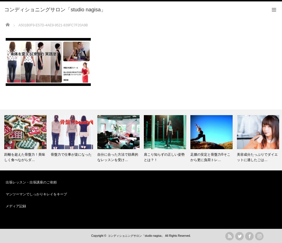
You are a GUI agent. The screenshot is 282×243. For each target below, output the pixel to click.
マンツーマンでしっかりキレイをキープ (36, 194)
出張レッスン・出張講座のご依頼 (31, 182)
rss (229, 236)
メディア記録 (16, 206)
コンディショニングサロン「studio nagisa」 (136, 235)
